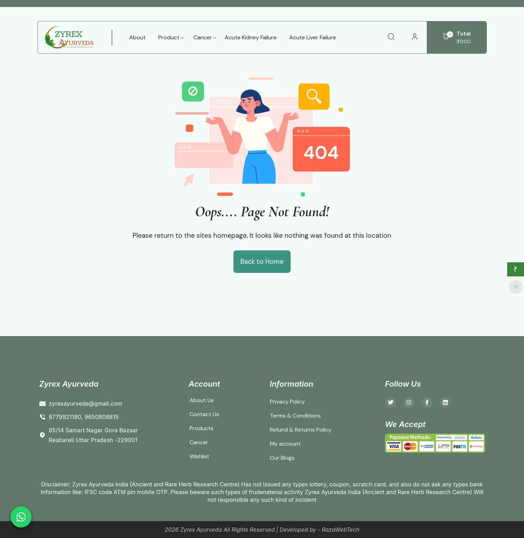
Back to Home (262, 261)
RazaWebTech (340, 529)
